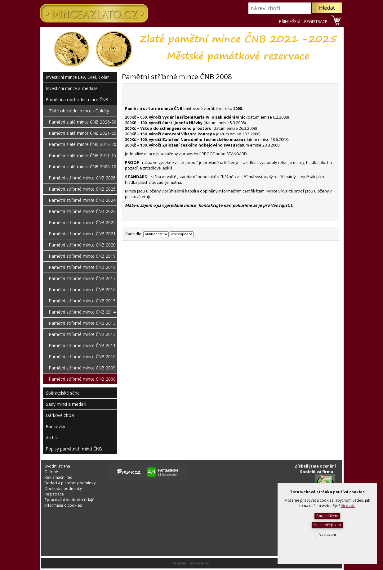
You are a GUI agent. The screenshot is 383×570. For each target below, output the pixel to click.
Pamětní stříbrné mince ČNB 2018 (82, 267)
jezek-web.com (200, 563)
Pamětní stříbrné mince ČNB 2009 (82, 368)
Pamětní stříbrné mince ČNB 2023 (82, 211)
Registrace (54, 494)
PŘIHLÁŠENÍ (289, 21)
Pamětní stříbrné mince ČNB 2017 (82, 278)
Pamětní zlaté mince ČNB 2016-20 (82, 144)
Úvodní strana (57, 466)
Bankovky (55, 426)
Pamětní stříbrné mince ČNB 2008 (82, 379)
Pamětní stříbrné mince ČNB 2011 (82, 345)
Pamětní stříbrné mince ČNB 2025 (82, 189)
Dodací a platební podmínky (70, 483)
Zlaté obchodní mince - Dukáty (79, 111)
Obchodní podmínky (63, 488)
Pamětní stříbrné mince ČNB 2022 (82, 222)
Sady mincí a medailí (66, 404)
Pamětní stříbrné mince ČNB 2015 (82, 301)
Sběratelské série (63, 393)
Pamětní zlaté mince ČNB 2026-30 (82, 122)
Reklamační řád (58, 477)
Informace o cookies (63, 505)
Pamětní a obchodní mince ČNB (77, 99)
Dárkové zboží (60, 415)
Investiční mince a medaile (72, 88)
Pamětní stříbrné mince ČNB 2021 (82, 234)
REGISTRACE (315, 21)
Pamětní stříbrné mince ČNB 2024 (82, 200)
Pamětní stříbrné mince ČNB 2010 (82, 357)
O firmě (51, 471)
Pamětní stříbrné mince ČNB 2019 (82, 256)
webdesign (180, 563)
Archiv (52, 438)
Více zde (348, 505)
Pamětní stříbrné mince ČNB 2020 (82, 245)
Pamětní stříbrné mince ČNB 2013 (82, 323)
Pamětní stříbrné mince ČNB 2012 (82, 334)
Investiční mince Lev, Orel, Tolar (77, 77)
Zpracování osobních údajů (69, 499)
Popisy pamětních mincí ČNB (74, 449)
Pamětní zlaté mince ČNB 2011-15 (82, 155)
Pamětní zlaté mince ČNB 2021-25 (82, 133)
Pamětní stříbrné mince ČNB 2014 (82, 312)
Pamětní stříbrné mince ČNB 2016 (82, 289)
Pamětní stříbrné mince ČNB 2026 (82, 178)
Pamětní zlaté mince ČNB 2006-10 (82, 167)
